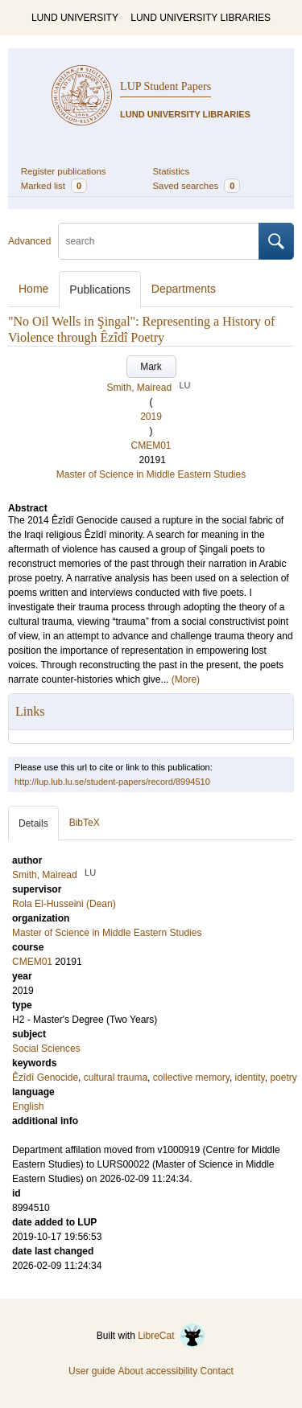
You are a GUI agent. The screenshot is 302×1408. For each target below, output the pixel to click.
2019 (151, 416)
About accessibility (157, 1371)
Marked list (54, 186)
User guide (91, 1371)
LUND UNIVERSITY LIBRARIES (200, 17)
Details (33, 823)
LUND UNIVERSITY (74, 17)
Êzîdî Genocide (45, 1077)
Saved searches (197, 186)
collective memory (191, 1077)
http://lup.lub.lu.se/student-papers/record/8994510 (112, 781)
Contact (217, 1371)
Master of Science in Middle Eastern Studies (151, 474)
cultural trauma (115, 1077)
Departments (183, 288)
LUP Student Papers (165, 86)
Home (33, 288)
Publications (99, 289)
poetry (283, 1077)
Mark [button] (151, 366)
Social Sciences (46, 1048)
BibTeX (84, 822)
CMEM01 (150, 445)
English (27, 1106)
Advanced (29, 241)
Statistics (171, 171)
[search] (158, 241)
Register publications (63, 171)
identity (250, 1077)
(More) (186, 679)
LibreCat (171, 1335)
